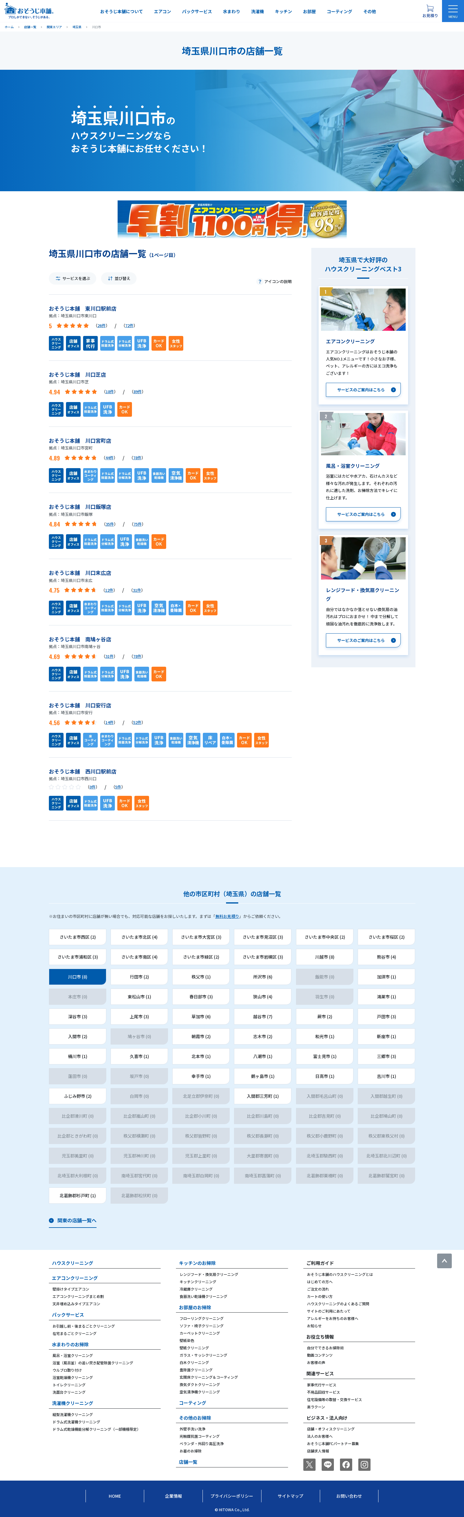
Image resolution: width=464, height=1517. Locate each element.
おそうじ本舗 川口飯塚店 (80, 506)
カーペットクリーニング (200, 1333)
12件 (109, 590)
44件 (109, 457)
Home (115, 1496)
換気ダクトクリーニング (200, 1384)
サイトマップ (290, 1496)
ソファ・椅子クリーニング (202, 1325)
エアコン (162, 11)
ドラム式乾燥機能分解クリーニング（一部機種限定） (97, 1429)
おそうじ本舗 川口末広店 (80, 572)
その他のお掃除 (195, 1417)
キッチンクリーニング (198, 1281)
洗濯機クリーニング (72, 1403)
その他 (369, 11)
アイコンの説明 (278, 281)
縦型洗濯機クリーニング (73, 1414)
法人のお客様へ (320, 1436)
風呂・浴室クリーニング (73, 1355)
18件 (110, 391)
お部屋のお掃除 (195, 1307)
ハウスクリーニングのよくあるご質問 (338, 1303)
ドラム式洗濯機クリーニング (76, 1421)
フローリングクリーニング (202, 1318)
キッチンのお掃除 (197, 1263)
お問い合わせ (349, 1496)
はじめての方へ (320, 1281)
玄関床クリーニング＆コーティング (209, 1377)
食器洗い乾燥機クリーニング (203, 1296)
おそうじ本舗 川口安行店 (80, 705)
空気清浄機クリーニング (200, 1391)
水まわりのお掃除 (70, 1344)
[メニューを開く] (453, 11)
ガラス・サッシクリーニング (203, 1355)
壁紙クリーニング (194, 1347)
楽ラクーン (316, 1406)
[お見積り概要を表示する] (430, 11)
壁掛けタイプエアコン (71, 1289)
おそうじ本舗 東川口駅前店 (82, 308)
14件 (109, 722)
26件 (101, 325)
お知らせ (314, 1325)
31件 (137, 590)
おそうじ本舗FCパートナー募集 (333, 1443)
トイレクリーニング (69, 1384)
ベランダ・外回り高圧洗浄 (202, 1443)
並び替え (122, 278)
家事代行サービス (321, 1384)
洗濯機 (257, 11)
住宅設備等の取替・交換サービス (334, 1399)
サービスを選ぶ (76, 278)
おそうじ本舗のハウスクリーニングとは (340, 1274)
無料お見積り (227, 916)
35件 (110, 524)
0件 (93, 787)
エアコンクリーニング (75, 1278)
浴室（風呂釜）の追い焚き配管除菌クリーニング (93, 1362)
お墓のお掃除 (191, 1450)
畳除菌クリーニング (196, 1369)
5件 (118, 787)
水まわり (231, 11)
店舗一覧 (188, 1462)
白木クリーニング (194, 1362)
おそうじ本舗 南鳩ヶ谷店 (80, 639)
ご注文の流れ (318, 1289)
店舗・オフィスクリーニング (331, 1428)
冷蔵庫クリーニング (196, 1289)
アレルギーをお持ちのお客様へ (332, 1318)
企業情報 (173, 1496)
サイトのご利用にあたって (329, 1311)
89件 (137, 391)
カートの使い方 (320, 1296)
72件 (129, 325)
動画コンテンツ (320, 1355)
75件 (137, 524)
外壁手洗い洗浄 (192, 1428)
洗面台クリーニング (69, 1392)
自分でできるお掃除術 (325, 1347)
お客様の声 (316, 1362)
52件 (137, 722)
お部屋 (309, 11)
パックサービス (197, 11)
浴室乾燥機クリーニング (73, 1377)
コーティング (339, 11)
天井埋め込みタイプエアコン (76, 1303)
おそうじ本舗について (121, 11)
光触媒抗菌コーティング (200, 1436)
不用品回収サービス (323, 1392)
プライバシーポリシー (231, 1496)
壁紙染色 (187, 1340)
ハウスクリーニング (72, 1263)
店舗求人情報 (318, 1450)
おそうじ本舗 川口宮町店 (80, 440)
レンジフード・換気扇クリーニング (209, 1274)
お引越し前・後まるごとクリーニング (84, 1326)
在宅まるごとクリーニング (75, 1333)
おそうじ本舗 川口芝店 (77, 374)
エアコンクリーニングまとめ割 (78, 1296)
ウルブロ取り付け (67, 1370)
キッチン (283, 11)
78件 (137, 457)
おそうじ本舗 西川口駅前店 (82, 771)
